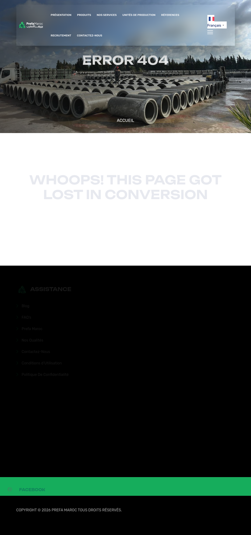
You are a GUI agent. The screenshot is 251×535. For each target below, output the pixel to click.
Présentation (61, 15)
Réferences (170, 15)
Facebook (32, 490)
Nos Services (107, 15)
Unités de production (139, 15)
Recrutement (61, 35)
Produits (84, 15)
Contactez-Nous (89, 35)
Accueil (125, 120)
